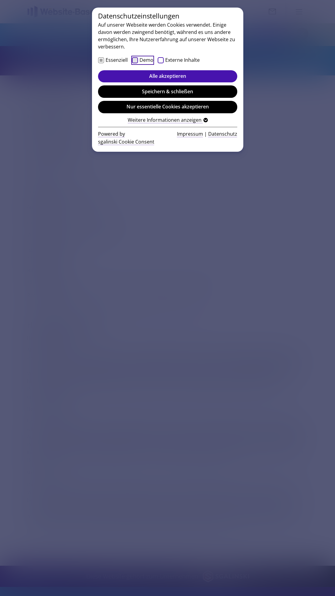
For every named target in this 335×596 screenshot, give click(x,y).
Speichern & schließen (167, 91)
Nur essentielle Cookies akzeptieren (167, 106)
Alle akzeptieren (167, 76)
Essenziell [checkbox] (117, 60)
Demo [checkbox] (146, 60)
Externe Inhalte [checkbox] (182, 60)
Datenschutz (222, 134)
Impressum (190, 134)
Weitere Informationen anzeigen (167, 120)
